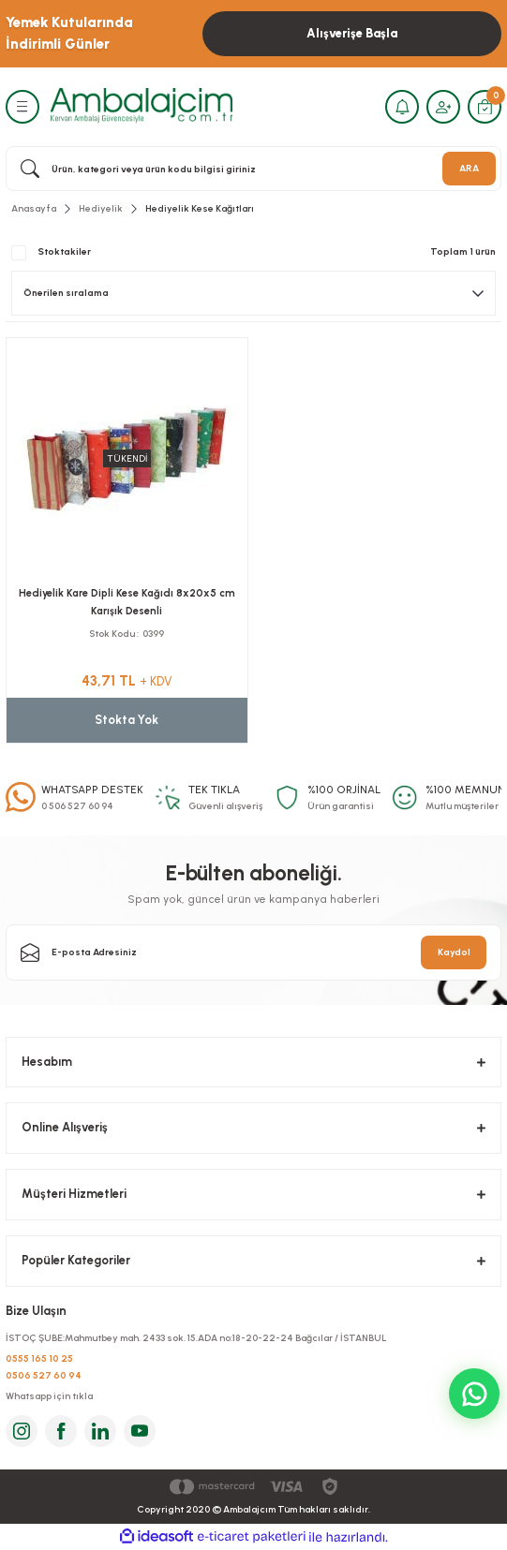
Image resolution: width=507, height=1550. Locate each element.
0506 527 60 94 (44, 1375)
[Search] (253, 168)
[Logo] (141, 106)
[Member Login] (443, 107)
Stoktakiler (64, 251)
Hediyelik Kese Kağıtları (199, 208)
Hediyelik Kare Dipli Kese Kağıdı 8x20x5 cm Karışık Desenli (127, 602)
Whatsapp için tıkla (49, 1396)
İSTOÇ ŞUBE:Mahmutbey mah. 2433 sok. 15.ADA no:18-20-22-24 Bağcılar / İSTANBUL (196, 1338)
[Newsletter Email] (253, 952)
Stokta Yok (126, 720)
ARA (469, 168)
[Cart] (484, 107)
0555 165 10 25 (39, 1358)
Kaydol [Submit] (454, 952)
